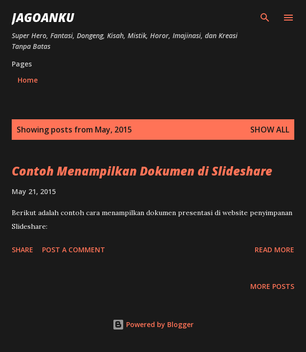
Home (28, 80)
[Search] (265, 17)
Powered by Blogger (153, 324)
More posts (272, 286)
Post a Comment (73, 249)
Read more (274, 249)
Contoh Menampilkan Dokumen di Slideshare (142, 171)
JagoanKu (43, 17)
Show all (269, 129)
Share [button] (22, 249)
